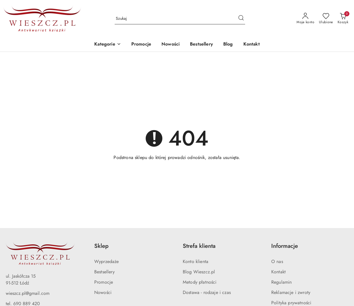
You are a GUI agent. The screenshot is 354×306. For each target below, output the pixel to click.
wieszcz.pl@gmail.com (27, 293)
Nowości (102, 292)
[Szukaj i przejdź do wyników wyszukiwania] (241, 18)
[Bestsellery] (201, 44)
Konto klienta (195, 261)
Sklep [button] (101, 246)
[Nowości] (170, 44)
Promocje (103, 282)
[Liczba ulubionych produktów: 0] (326, 18)
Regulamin (281, 282)
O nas (277, 261)
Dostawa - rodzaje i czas (207, 292)
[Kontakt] (251, 44)
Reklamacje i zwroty (290, 292)
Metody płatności (200, 282)
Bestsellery (104, 271)
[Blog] (228, 44)
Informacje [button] (284, 246)
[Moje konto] (305, 18)
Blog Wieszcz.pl (199, 271)
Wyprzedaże (106, 261)
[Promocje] (141, 44)
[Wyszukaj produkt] (180, 18)
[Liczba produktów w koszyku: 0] (343, 18)
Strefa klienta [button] (199, 246)
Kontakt (278, 271)
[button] (107, 44)
